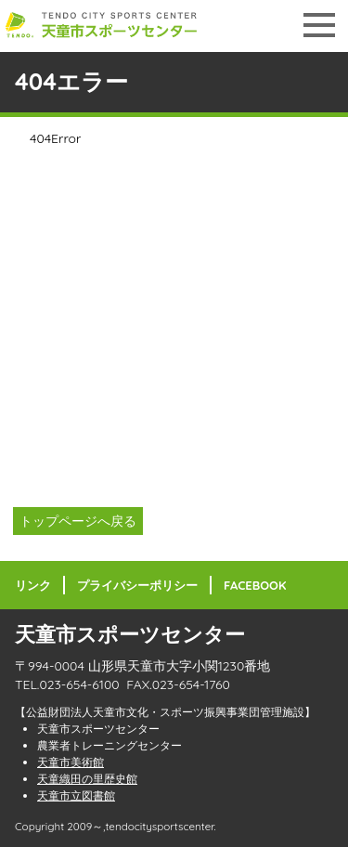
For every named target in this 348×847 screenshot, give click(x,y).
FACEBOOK (255, 585)
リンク (33, 585)
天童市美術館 (70, 762)
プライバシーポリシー (137, 585)
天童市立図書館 (76, 795)
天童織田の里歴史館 (87, 779)
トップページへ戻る (77, 521)
